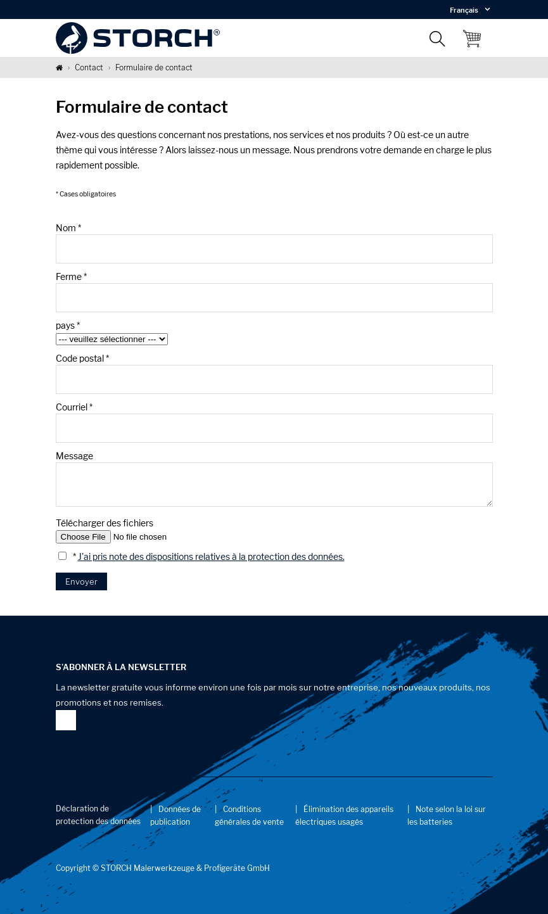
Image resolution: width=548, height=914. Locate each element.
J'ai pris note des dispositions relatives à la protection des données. (211, 556)
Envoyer (81, 581)
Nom (68, 227)
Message (74, 455)
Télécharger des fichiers (104, 522)
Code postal (82, 358)
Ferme (71, 276)
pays (68, 325)
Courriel (74, 407)
